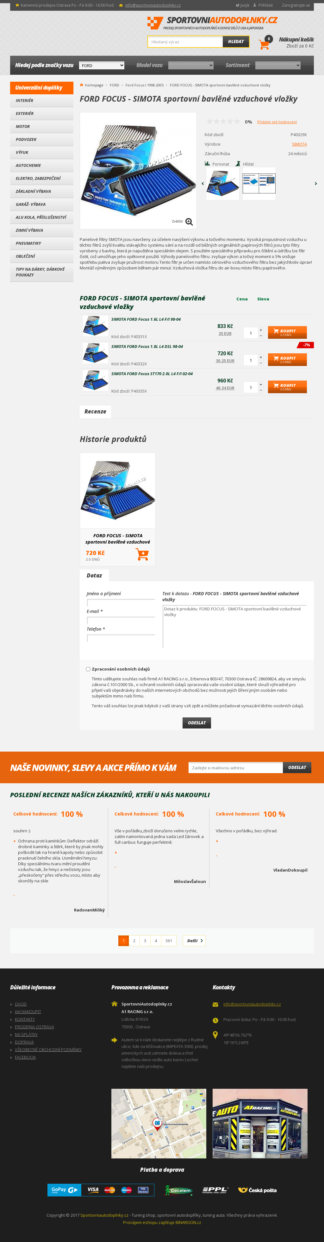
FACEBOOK (25, 1057)
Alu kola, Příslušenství (41, 217)
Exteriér (25, 113)
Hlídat (248, 164)
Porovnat (221, 164)
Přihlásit (266, 5)
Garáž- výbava (31, 204)
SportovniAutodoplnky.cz (212, 23)
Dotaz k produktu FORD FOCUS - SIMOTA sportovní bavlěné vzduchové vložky (234, 626)
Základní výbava (33, 191)
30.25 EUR (225, 360)
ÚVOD (21, 1004)
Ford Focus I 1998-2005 (145, 85)
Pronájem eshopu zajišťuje (149, 1222)
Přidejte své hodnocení (277, 121)
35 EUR (225, 333)
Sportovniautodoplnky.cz (104, 1215)
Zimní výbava (29, 230)
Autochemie (28, 165)
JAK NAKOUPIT (28, 1011)
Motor (23, 126)
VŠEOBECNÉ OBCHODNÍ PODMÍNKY (48, 1049)
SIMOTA (299, 144)
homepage (94, 84)
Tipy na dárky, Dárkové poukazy (40, 272)
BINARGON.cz (188, 1222)
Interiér (24, 100)
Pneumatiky (28, 243)
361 (168, 940)
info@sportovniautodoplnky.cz (153, 5)
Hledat (236, 41)
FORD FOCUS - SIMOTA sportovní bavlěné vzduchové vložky (117, 538)
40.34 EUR (225, 388)
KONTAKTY (25, 1019)
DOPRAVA (24, 1042)
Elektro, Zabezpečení (38, 178)
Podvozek (26, 139)
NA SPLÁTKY (26, 1034)
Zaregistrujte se (296, 5)
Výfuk (22, 152)
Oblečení (25, 256)
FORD (114, 85)
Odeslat (297, 767)
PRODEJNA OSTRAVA (34, 1027)
